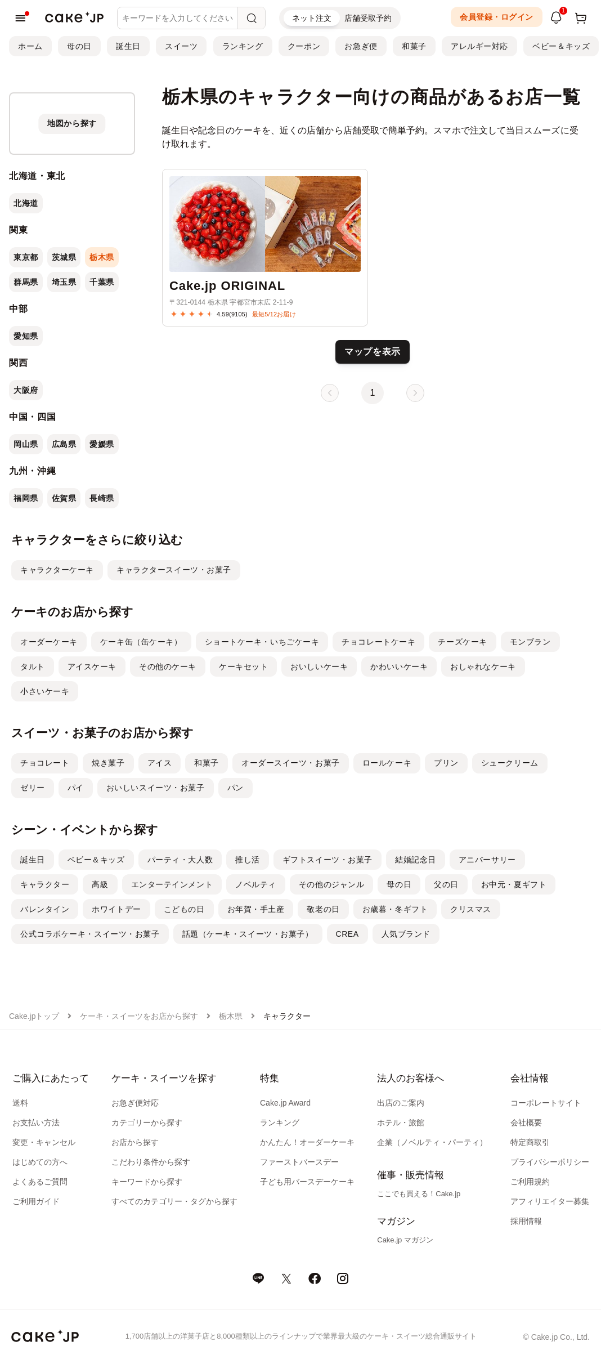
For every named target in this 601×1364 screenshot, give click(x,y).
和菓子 (414, 46)
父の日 (446, 884)
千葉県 (101, 282)
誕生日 (128, 46)
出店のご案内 (400, 1102)
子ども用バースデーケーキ (307, 1181)
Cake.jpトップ (34, 1016)
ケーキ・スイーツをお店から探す (139, 1016)
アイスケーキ (92, 666)
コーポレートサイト (545, 1102)
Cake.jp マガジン (405, 1240)
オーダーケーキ (49, 641)
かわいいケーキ (399, 666)
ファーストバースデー (299, 1161)
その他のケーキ (167, 666)
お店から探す (135, 1142)
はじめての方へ (40, 1161)
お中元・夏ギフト (513, 884)
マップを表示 (372, 351)
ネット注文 (311, 18)
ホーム (30, 46)
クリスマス (470, 909)
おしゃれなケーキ (482, 666)
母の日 (79, 46)
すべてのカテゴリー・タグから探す (174, 1201)
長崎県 (101, 498)
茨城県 (64, 257)
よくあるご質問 (40, 1181)
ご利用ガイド (36, 1201)
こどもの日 (184, 909)
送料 (20, 1102)
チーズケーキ (462, 641)
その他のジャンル (331, 884)
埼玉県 (64, 282)
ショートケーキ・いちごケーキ (262, 641)
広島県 (64, 444)
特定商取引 (530, 1142)
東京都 (26, 257)
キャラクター (44, 884)
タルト (32, 666)
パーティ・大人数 (180, 859)
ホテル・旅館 (400, 1122)
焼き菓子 (108, 762)
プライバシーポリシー (549, 1161)
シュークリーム (510, 762)
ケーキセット (243, 666)
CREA (347, 933)
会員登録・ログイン (496, 16)
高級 (100, 884)
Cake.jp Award (285, 1102)
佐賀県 (64, 498)
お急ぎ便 (360, 46)
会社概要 (526, 1122)
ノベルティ (255, 884)
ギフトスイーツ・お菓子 (327, 859)
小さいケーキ (44, 691)
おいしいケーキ (319, 666)
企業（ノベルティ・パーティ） (432, 1142)
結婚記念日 (415, 859)
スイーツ (181, 46)
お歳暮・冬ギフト (395, 909)
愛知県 (26, 336)
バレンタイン (44, 909)
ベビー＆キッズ (561, 46)
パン (235, 787)
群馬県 (26, 282)
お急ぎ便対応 (135, 1102)
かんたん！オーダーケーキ (307, 1142)
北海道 (26, 203)
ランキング (242, 46)
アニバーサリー (487, 859)
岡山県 (26, 444)
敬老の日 (323, 909)
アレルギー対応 (479, 46)
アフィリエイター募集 (549, 1201)
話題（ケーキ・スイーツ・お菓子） (247, 933)
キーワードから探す (146, 1181)
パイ (76, 787)
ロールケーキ (386, 762)
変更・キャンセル (43, 1142)
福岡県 (26, 498)
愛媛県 (101, 444)
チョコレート (44, 762)
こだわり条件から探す (150, 1161)
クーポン (304, 46)
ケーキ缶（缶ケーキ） (141, 641)
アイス (159, 762)
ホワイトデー (116, 909)
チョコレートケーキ (378, 641)
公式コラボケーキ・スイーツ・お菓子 (90, 933)
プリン (446, 762)
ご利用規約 (530, 1181)
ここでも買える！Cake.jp (418, 1193)
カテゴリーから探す (146, 1122)
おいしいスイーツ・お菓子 (155, 787)
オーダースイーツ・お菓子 (290, 762)
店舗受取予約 (368, 18)
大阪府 (26, 390)
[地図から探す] (72, 123)
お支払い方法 (36, 1122)
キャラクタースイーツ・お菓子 (173, 569)
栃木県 (101, 257)
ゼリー (32, 787)
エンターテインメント (172, 884)
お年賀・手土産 (256, 909)
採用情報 (526, 1221)
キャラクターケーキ (57, 569)
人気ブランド (406, 933)
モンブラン (530, 641)
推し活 (247, 859)
